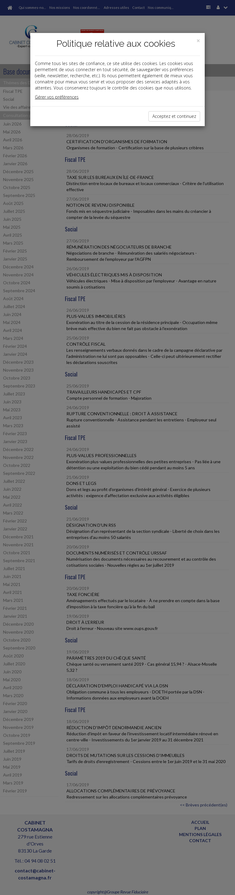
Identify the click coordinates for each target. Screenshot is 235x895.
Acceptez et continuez (174, 116)
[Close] (198, 41)
